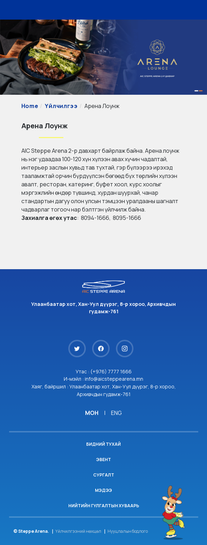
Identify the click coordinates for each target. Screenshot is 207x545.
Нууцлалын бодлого (128, 531)
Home (30, 106)
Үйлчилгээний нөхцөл (78, 531)
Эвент (103, 459)
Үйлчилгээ (61, 106)
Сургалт (103, 475)
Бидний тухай (103, 444)
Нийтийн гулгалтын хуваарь (103, 506)
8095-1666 (127, 218)
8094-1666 (95, 218)
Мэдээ (103, 490)
